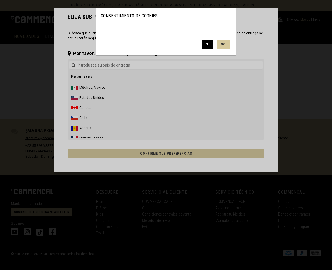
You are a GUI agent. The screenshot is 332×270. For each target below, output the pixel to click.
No (223, 44)
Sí (207, 44)
